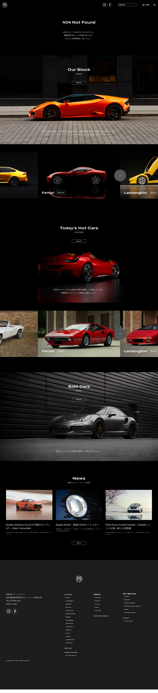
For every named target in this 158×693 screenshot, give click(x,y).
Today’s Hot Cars (74, 655)
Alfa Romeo (71, 630)
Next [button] (120, 175)
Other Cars (71, 646)
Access (98, 607)
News (97, 611)
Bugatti (69, 620)
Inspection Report (132, 607)
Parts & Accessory (104, 619)
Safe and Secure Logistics (136, 611)
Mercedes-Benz (73, 617)
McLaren (70, 607)
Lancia (69, 636)
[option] (79, 175)
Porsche (70, 611)
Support (128, 601)
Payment (128, 604)
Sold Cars (70, 651)
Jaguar (69, 640)
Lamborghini (71, 604)
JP (142, 5)
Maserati (70, 633)
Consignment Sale (132, 617)
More (79, 545)
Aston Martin (72, 614)
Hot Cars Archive (74, 659)
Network (99, 604)
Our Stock (70, 597)
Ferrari (69, 601)
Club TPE (99, 614)
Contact (127, 622)
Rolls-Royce (71, 627)
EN (147, 5)
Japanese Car (72, 643)
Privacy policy (130, 626)
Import (127, 614)
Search (79, 83)
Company (99, 601)
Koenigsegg (71, 624)
